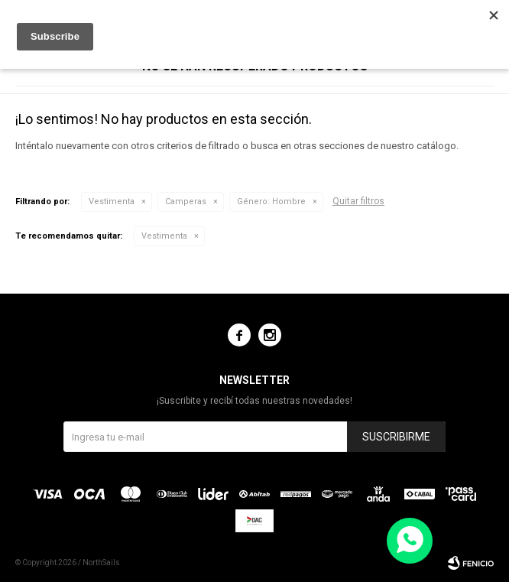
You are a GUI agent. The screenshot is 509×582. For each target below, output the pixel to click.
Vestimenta (112, 201)
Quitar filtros (358, 201)
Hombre (271, 201)
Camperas (185, 201)
